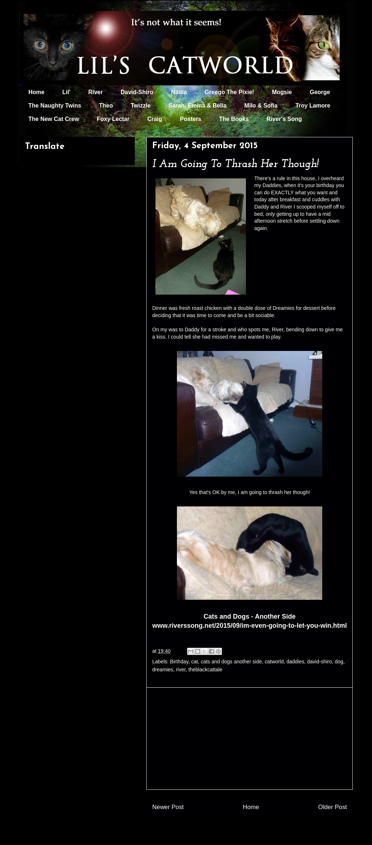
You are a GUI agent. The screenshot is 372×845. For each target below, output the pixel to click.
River (95, 92)
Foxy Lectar (113, 119)
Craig (154, 119)
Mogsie (282, 92)
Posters (190, 119)
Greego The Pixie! (229, 92)
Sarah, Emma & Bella (198, 105)
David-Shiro (137, 92)
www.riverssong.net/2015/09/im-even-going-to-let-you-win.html (249, 625)
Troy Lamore (312, 105)
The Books (234, 119)
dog (339, 661)
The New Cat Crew (53, 119)
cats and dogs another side (231, 661)
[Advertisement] (249, 738)
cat (194, 661)
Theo (106, 105)
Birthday (179, 661)
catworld (274, 661)
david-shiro (319, 661)
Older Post (332, 807)
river (180, 669)
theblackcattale (205, 669)
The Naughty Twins (54, 105)
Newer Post (168, 807)
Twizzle (141, 105)
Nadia (179, 92)
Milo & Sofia (261, 105)
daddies (295, 661)
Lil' (66, 92)
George (320, 92)
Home (36, 92)
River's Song (284, 119)
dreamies (162, 669)
